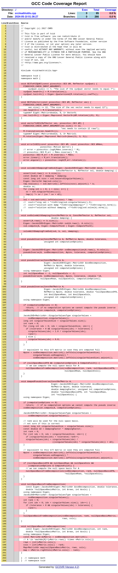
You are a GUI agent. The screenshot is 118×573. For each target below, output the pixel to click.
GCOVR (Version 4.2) (67, 567)
